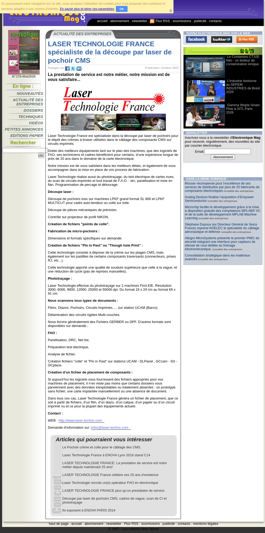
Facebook (196, 39)
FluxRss (246, 39)
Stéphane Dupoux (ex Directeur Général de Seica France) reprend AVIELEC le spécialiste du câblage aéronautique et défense (222, 228)
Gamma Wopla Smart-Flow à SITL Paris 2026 (243, 108)
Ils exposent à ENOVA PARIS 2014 (88, 510)
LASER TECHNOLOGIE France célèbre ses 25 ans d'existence (110, 475)
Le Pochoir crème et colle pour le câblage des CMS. (101, 447)
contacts (215, 21)
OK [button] (122, 9)
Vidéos (36, 123)
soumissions (182, 21)
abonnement (119, 21)
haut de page (59, 524)
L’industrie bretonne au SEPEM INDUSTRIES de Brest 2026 (243, 86)
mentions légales (205, 524)
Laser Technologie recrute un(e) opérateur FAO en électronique (110, 483)
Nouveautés (30, 93)
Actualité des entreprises (28, 102)
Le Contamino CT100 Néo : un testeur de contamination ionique (242, 60)
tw (73, 68)
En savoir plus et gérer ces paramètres (87, 9)
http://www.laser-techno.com (80, 420)
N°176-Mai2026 (24, 74)
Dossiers (33, 110)
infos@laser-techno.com (110, 427)
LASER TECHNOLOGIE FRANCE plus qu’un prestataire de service (113, 491)
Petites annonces (24, 129)
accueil (102, 21)
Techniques (30, 117)
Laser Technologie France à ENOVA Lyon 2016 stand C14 (106, 455)
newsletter (139, 21)
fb (67, 68)
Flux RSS (160, 21)
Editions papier (27, 136)
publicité (200, 21)
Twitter (221, 39)
